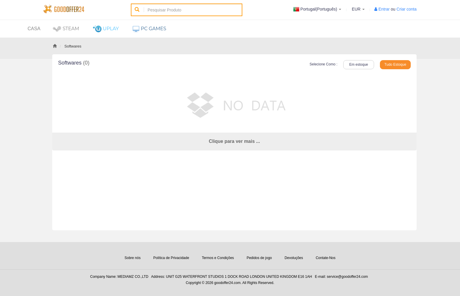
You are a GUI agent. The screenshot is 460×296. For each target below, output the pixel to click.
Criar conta (407, 9)
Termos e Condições (218, 258)
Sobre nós (132, 258)
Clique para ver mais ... (234, 141)
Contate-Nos (325, 258)
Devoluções (294, 258)
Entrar (384, 9)
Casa (34, 28)
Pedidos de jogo (259, 258)
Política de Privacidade (171, 258)
